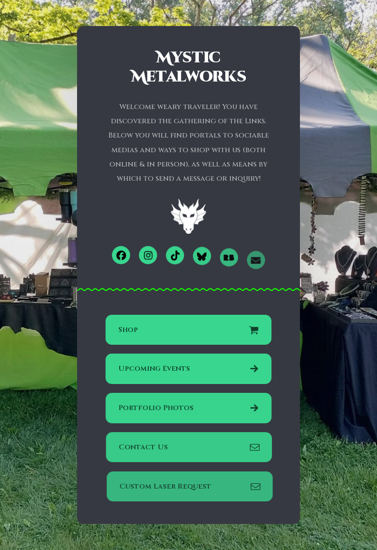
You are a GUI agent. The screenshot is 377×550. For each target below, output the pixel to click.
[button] (121, 255)
